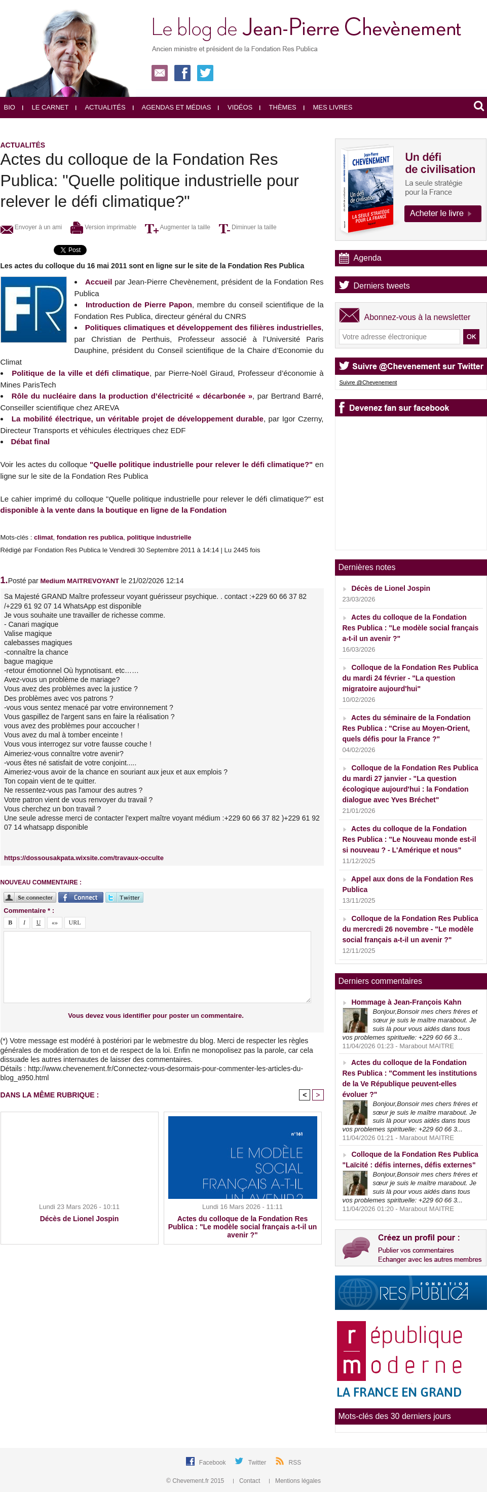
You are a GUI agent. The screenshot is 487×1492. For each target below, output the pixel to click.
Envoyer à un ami (31, 227)
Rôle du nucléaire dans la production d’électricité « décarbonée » (132, 396)
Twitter (258, 1462)
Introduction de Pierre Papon (139, 304)
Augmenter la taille (177, 227)
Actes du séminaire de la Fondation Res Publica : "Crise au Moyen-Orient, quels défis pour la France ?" (407, 728)
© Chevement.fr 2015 (196, 1480)
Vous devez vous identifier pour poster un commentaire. (156, 1015)
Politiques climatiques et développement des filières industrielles (203, 327)
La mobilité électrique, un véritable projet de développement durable (138, 418)
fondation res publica (90, 537)
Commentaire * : (29, 910)
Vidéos (235, 107)
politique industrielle (159, 537)
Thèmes (277, 107)
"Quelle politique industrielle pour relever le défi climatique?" (201, 464)
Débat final (30, 441)
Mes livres (328, 107)
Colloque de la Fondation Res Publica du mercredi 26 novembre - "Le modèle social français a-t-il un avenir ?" (410, 929)
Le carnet (45, 107)
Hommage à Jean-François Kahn (406, 1002)
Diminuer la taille (248, 227)
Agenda (368, 258)
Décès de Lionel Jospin (79, 1219)
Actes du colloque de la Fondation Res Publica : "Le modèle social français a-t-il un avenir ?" (242, 1227)
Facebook (213, 1462)
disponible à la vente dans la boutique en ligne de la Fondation (114, 510)
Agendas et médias (172, 107)
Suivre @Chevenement (368, 382)
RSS (295, 1462)
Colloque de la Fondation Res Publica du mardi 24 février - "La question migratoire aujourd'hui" (410, 678)
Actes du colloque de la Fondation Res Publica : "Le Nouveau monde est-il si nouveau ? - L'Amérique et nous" (409, 839)
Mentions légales (295, 1480)
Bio (9, 107)
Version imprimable (103, 227)
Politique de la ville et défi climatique (80, 373)
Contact (247, 1480)
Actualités (100, 107)
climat (43, 537)
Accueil (98, 281)
